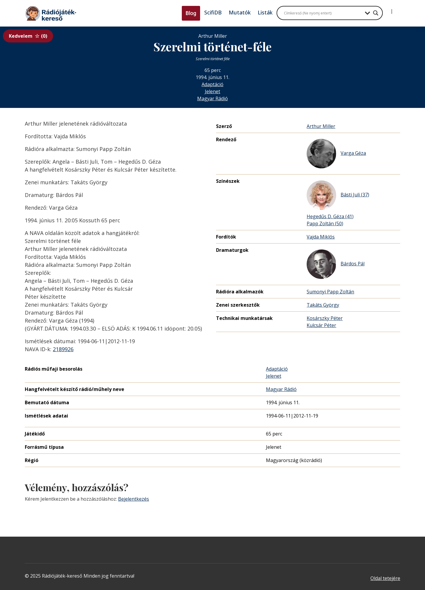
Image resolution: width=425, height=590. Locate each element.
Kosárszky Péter (325, 318)
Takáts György (323, 305)
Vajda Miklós (321, 237)
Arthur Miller (321, 126)
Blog (191, 13)
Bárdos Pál (335, 264)
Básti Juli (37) (338, 195)
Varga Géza (336, 153)
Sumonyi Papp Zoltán (330, 291)
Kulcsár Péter (321, 325)
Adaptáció (212, 84)
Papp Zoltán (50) (325, 223)
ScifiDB (213, 12)
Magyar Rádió (212, 98)
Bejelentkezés (133, 499)
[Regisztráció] (397, 9)
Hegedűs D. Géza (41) (330, 216)
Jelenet (212, 91)
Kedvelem (28, 36)
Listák (265, 12)
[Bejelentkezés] (387, 9)
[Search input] (323, 13)
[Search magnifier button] (376, 13)
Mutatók (240, 12)
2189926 (63, 349)
